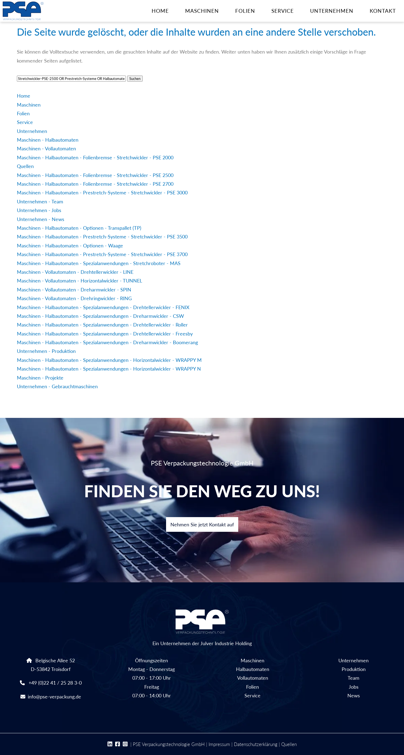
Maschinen (202, 11)
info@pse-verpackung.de (54, 697)
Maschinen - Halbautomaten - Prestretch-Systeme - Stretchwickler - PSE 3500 (102, 237)
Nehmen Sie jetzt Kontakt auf (202, 524)
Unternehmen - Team (40, 201)
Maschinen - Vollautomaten (46, 148)
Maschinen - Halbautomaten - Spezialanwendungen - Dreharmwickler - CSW (100, 316)
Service (282, 11)
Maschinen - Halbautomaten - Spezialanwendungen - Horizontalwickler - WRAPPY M (109, 360)
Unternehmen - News (40, 219)
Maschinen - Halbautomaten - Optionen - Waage (70, 245)
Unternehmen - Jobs (39, 210)
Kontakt (383, 11)
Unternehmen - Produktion (46, 351)
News (353, 695)
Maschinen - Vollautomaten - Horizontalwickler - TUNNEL (79, 281)
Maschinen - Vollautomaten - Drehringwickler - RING (74, 298)
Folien (245, 11)
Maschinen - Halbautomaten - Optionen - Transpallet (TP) (79, 228)
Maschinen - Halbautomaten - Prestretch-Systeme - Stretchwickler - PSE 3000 (102, 192)
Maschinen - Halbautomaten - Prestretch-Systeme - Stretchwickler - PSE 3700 (102, 254)
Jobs (354, 687)
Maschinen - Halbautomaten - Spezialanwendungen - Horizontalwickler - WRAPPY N (109, 369)
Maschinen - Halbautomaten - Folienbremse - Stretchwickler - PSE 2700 (95, 184)
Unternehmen (331, 11)
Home (160, 11)
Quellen (25, 166)
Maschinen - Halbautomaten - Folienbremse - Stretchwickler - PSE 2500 (95, 175)
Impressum (219, 744)
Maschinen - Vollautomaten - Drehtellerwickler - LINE (75, 272)
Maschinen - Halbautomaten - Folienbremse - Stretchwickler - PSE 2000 (95, 157)
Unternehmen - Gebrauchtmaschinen (57, 386)
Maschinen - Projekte (40, 378)
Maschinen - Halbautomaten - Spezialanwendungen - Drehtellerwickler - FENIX (103, 307)
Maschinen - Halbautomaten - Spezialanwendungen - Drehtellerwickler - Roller (102, 325)
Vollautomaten (252, 678)
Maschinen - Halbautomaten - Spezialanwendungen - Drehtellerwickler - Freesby (105, 334)
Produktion (354, 669)
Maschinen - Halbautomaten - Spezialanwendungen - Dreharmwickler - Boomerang (107, 342)
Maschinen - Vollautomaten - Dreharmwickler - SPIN (74, 290)
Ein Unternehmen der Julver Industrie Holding (202, 628)
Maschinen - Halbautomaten (47, 140)
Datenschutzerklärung (255, 744)
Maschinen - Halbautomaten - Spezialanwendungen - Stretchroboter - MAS (98, 263)
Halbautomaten (252, 669)
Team (353, 678)
